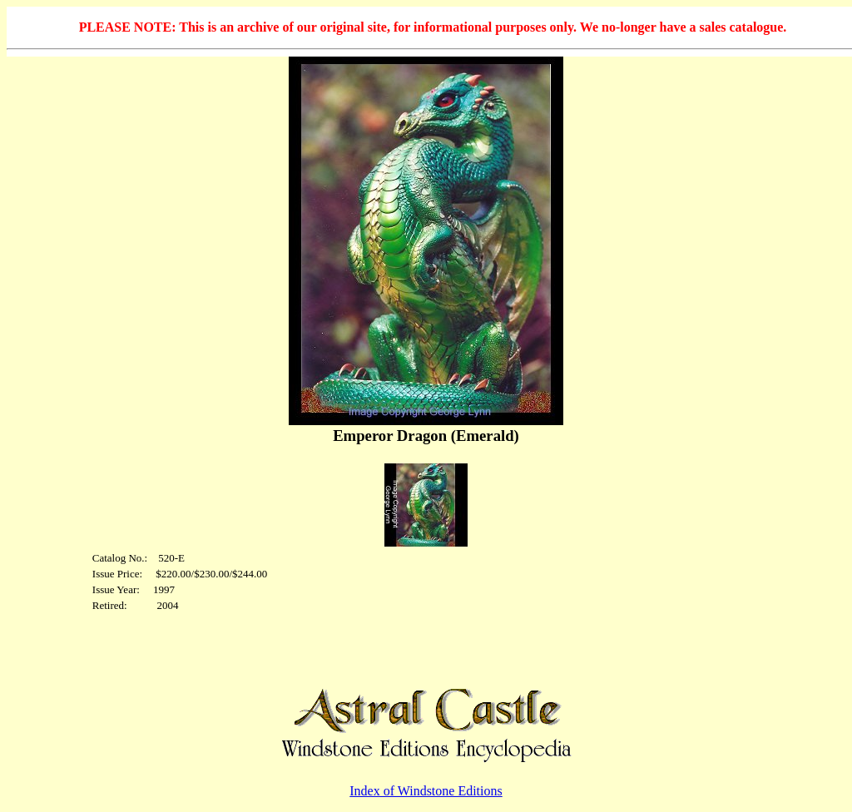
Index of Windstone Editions (425, 791)
